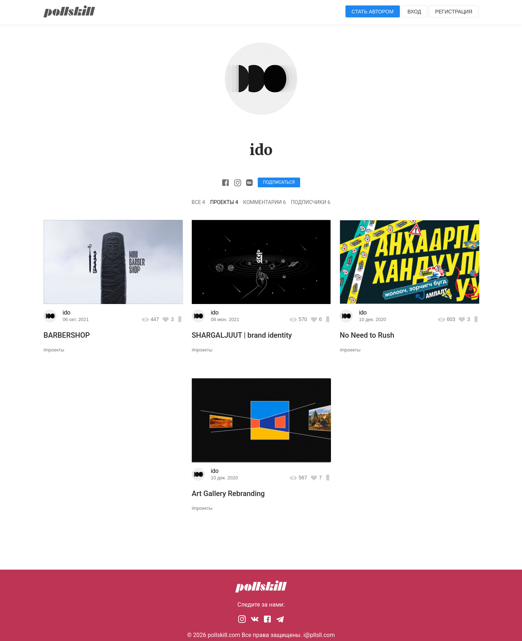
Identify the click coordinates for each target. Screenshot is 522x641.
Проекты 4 (224, 202)
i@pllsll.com (319, 635)
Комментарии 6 (264, 202)
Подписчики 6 (311, 202)
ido (66, 312)
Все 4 (198, 202)
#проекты (54, 350)
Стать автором (373, 11)
